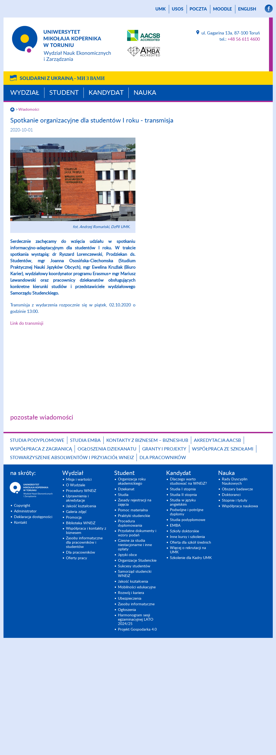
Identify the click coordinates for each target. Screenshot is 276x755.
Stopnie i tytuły (234, 500)
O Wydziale (75, 485)
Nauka (145, 93)
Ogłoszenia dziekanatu (107, 449)
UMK (160, 9)
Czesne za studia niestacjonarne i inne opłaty (135, 545)
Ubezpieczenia (129, 598)
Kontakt (20, 523)
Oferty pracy (76, 558)
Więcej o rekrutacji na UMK (188, 550)
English (247, 9)
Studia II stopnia (183, 495)
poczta (198, 9)
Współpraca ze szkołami (222, 449)
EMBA (175, 525)
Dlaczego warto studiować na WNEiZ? (188, 481)
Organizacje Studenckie (137, 560)
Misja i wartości (79, 479)
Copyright (22, 506)
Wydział (24, 93)
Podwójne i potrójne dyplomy (186, 512)
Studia (123, 495)
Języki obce (127, 555)
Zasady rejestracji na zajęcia (134, 502)
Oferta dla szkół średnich (190, 542)
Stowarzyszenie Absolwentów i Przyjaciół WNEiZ (72, 457)
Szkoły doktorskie (184, 531)
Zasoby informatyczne (136, 604)
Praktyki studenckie (134, 516)
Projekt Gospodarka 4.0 (137, 629)
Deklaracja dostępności (33, 517)
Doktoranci (231, 495)
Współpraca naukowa (240, 506)
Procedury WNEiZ (81, 491)
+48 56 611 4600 (244, 39)
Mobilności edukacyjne (137, 587)
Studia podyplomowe (37, 440)
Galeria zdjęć (76, 512)
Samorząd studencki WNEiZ (134, 574)
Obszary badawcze (237, 489)
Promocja (74, 517)
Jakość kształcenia (81, 506)
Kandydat (106, 93)
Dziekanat (126, 489)
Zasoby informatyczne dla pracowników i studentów (84, 542)
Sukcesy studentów (134, 566)
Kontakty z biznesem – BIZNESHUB (147, 440)
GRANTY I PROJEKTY (164, 449)
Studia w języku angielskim (183, 502)
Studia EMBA (85, 440)
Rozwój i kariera (131, 593)
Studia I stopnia (183, 489)
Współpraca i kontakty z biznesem (86, 531)
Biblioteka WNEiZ (80, 523)
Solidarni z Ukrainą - (62, 78)
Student (64, 93)
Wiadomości (28, 109)
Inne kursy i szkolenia (187, 537)
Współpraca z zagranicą (41, 449)
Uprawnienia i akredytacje (77, 498)
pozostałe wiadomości (41, 417)
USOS (177, 9)
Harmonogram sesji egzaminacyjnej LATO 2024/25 (135, 619)
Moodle (222, 9)
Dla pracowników (162, 457)
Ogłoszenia (127, 610)
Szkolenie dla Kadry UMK (191, 558)
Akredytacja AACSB (217, 440)
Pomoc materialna (133, 510)
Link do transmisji (26, 323)
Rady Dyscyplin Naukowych (234, 481)
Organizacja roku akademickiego (132, 481)
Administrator (25, 511)
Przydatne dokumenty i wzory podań (137, 533)
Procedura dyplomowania (130, 523)
